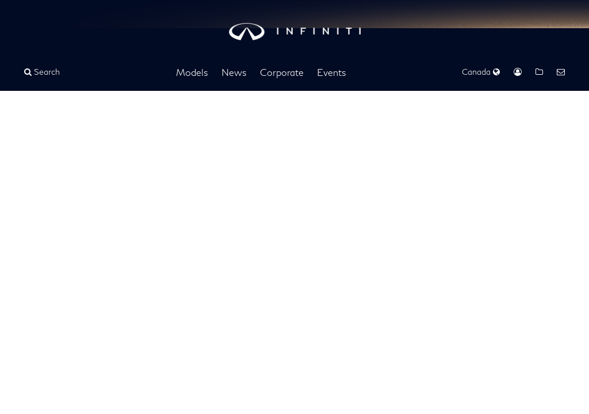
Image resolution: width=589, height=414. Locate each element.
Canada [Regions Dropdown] (481, 71)
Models (192, 72)
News (234, 72)
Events (331, 72)
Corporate (282, 72)
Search (42, 71)
